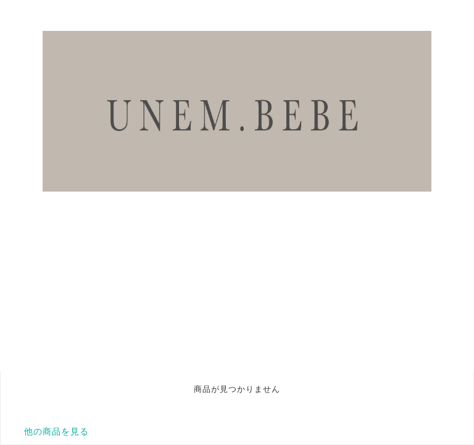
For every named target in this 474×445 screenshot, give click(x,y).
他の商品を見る (56, 431)
